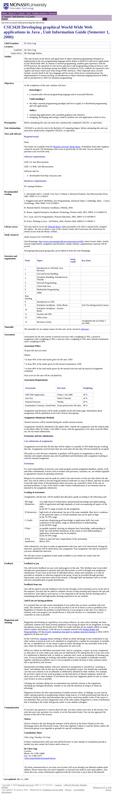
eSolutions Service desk (53, 790)
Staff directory (18, 16)
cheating (43, 639)
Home (4, 13)
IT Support (6, 16)
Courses (21, 13)
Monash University (26, 785)
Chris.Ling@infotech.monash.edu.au (40, 758)
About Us (12, 13)
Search (4, 19)
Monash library (54, 227)
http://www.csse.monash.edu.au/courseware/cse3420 (61, 241)
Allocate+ (85, 329)
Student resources (39, 13)
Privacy (68, 790)
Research (53, 13)
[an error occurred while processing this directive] (23, 22)
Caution (58, 785)
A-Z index (30, 16)
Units (28, 13)
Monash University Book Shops (66, 147)
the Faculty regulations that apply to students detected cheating (68, 632)
